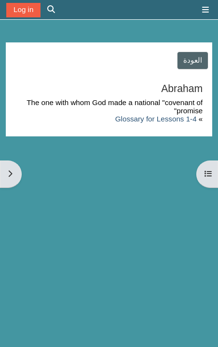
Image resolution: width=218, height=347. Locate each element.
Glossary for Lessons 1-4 (156, 119)
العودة (192, 60)
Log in (23, 9)
